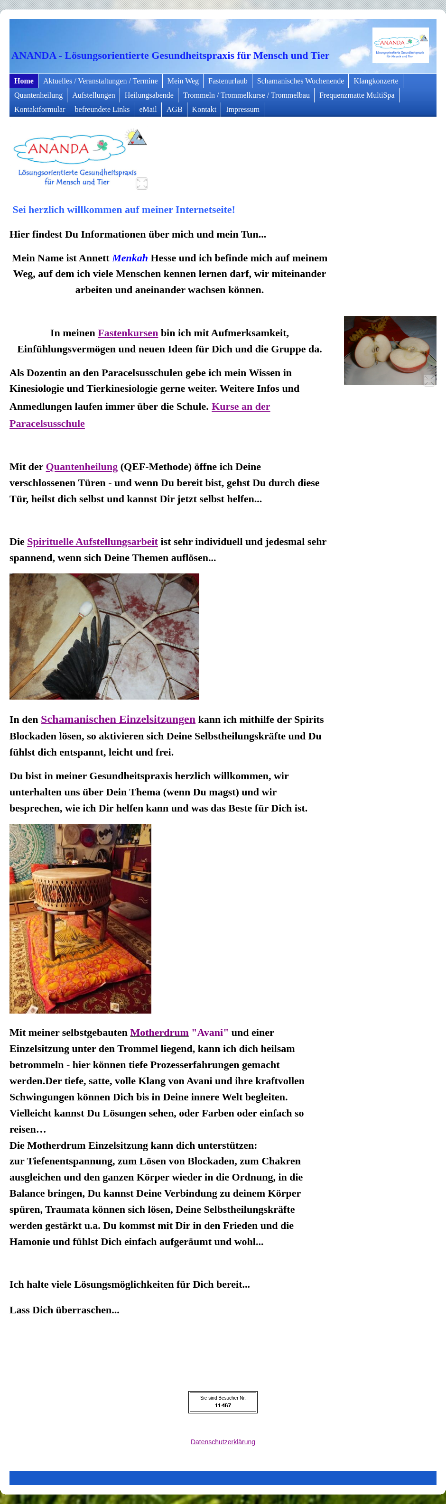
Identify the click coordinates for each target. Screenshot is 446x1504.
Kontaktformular (39, 109)
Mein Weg (183, 81)
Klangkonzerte (375, 81)
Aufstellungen (93, 95)
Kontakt (204, 109)
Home (24, 81)
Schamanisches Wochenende (300, 81)
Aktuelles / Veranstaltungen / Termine (100, 81)
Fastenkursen (128, 333)
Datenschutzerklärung (223, 1442)
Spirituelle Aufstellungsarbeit (92, 541)
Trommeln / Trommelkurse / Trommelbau (246, 95)
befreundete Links (102, 109)
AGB (175, 109)
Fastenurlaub (228, 81)
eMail (148, 109)
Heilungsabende (149, 95)
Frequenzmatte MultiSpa (357, 95)
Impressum (243, 109)
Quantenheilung (38, 95)
